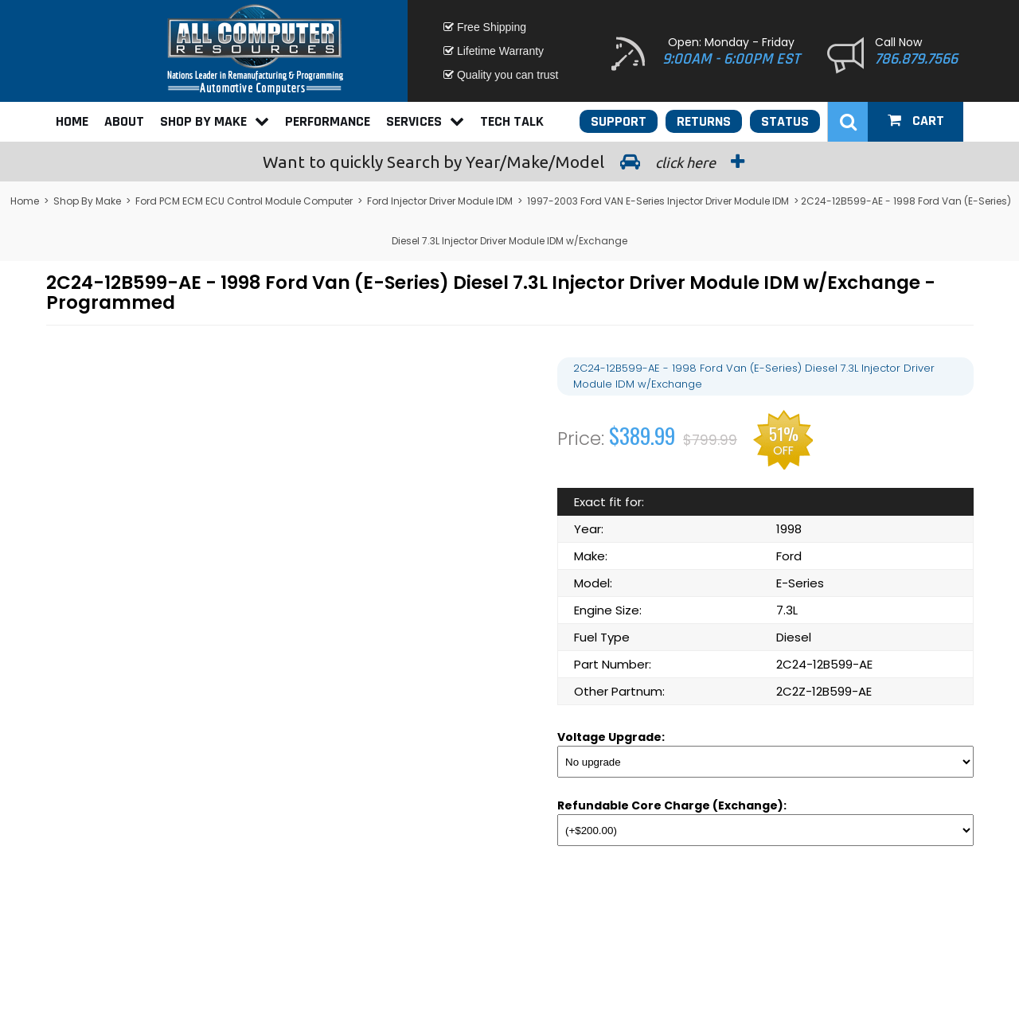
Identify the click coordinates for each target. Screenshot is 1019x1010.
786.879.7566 (916, 59)
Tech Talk (512, 121)
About (124, 121)
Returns (704, 121)
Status (785, 121)
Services (425, 121)
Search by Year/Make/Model (509, 161)
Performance (327, 121)
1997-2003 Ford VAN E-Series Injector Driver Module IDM (658, 201)
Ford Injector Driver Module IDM (440, 201)
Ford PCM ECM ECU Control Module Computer (244, 201)
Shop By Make (214, 121)
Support (618, 121)
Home (72, 121)
